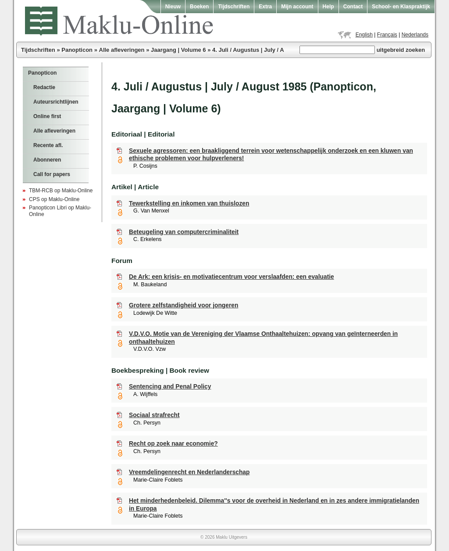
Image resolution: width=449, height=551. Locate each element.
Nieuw (173, 7)
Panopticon (77, 50)
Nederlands (415, 35)
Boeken (199, 7)
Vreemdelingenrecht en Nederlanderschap (189, 472)
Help (328, 7)
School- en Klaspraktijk (401, 7)
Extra (265, 7)
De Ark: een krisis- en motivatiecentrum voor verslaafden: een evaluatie (231, 277)
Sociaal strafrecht (154, 415)
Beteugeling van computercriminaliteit (184, 232)
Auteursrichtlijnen (55, 102)
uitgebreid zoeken (401, 50)
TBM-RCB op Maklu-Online (61, 190)
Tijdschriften (233, 7)
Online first (47, 116)
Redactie (44, 87)
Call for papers (51, 174)
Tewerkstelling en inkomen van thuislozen (189, 203)
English (364, 35)
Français (387, 35)
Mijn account (297, 7)
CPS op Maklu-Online (54, 199)
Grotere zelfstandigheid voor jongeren (183, 305)
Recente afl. (48, 145)
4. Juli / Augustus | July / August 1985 (263, 50)
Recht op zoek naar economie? (173, 443)
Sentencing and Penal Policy (170, 386)
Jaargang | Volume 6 (178, 50)
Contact (353, 7)
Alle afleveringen (122, 50)
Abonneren (47, 160)
